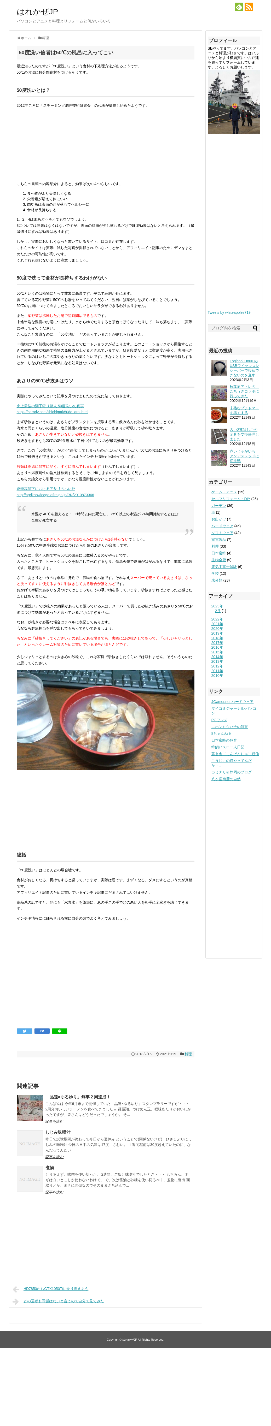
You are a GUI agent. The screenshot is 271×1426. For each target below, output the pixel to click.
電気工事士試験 (224, 567)
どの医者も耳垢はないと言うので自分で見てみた (58, 1301)
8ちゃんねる (221, 733)
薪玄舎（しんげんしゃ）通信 (235, 754)
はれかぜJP (37, 11)
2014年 (217, 657)
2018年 (217, 638)
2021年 (217, 624)
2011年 (217, 671)
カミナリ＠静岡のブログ (231, 772)
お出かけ (218, 519)
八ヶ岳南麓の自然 (226, 779)
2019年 (217, 633)
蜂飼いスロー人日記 (227, 747)
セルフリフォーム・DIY (230, 499)
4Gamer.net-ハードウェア (232, 702)
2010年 (217, 675)
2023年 (217, 606)
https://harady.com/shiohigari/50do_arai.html (52, 412)
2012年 (217, 666)
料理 (188, 1054)
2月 (218, 611)
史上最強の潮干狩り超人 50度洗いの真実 (50, 406)
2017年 (217, 643)
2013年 (217, 661)
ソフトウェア (222, 533)
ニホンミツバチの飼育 (229, 727)
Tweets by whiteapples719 (229, 312)
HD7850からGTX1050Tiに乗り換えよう (51, 1289)
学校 (215, 573)
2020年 (217, 628)
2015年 (217, 652)
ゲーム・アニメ (224, 492)
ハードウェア (222, 526)
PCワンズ (219, 720)
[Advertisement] (105, 983)
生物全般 (218, 560)
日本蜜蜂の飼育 (224, 740)
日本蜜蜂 (218, 553)
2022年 (217, 619)
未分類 (216, 580)
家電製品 (218, 539)
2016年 (217, 647)
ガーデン (218, 506)
